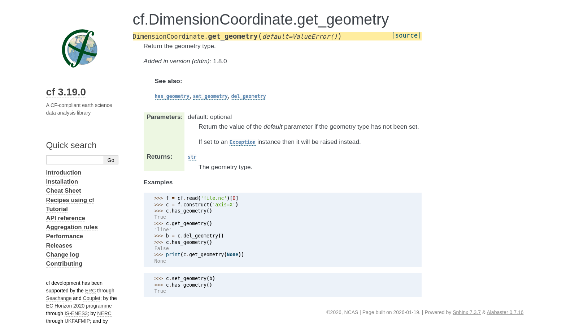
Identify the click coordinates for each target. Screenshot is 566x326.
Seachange (59, 298)
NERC (104, 313)
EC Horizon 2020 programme (79, 306)
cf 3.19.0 (66, 92)
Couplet (91, 298)
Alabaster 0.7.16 (505, 312)
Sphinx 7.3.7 (467, 312)
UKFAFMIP (77, 321)
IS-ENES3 (76, 313)
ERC (90, 290)
